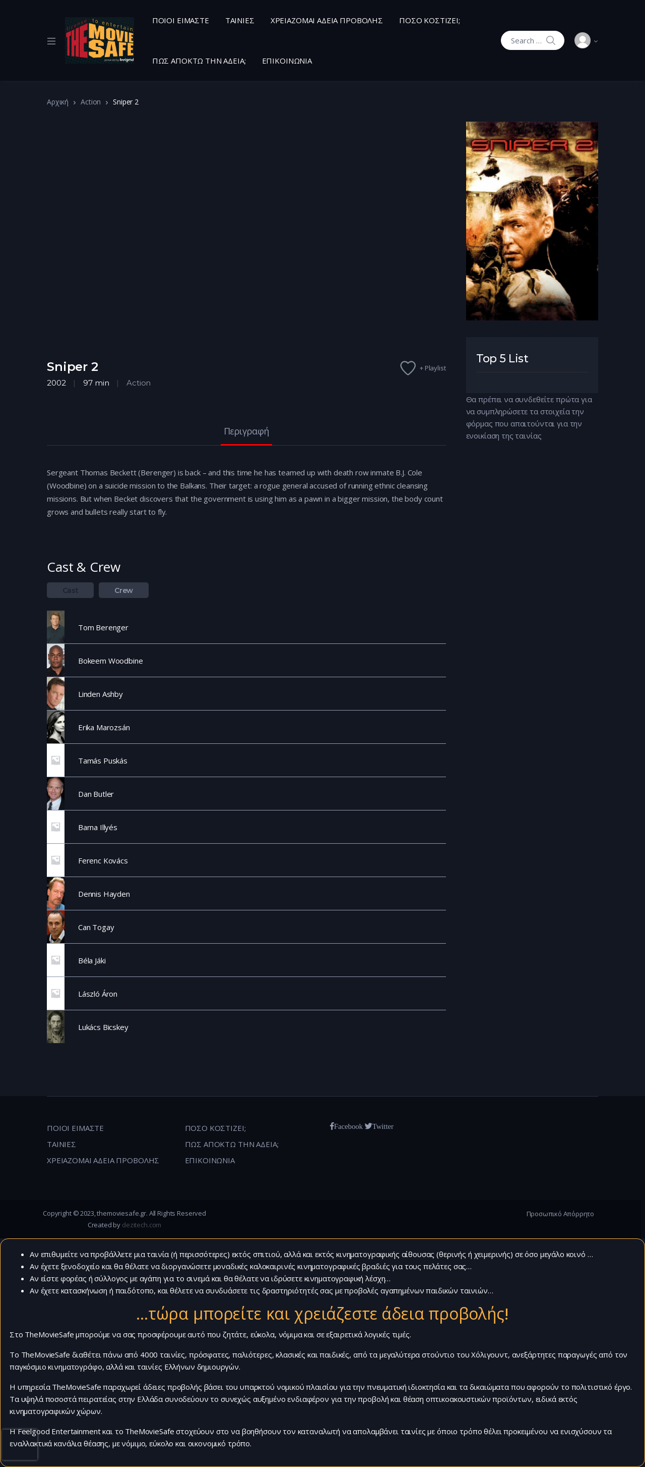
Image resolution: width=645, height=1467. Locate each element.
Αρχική (58, 101)
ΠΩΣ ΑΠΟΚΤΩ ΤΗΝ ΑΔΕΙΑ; (199, 61)
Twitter (383, 1126)
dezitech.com (141, 1224)
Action (91, 101)
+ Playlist (433, 367)
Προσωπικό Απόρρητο (561, 1213)
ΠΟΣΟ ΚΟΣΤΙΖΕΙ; (429, 20)
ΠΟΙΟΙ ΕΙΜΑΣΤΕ (180, 20)
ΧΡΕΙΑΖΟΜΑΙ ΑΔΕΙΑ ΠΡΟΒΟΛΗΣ (327, 20)
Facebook (348, 1126)
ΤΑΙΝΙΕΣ (239, 20)
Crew (123, 590)
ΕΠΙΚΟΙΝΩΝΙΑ (287, 61)
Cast (70, 590)
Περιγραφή (246, 432)
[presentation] (19, 1445)
